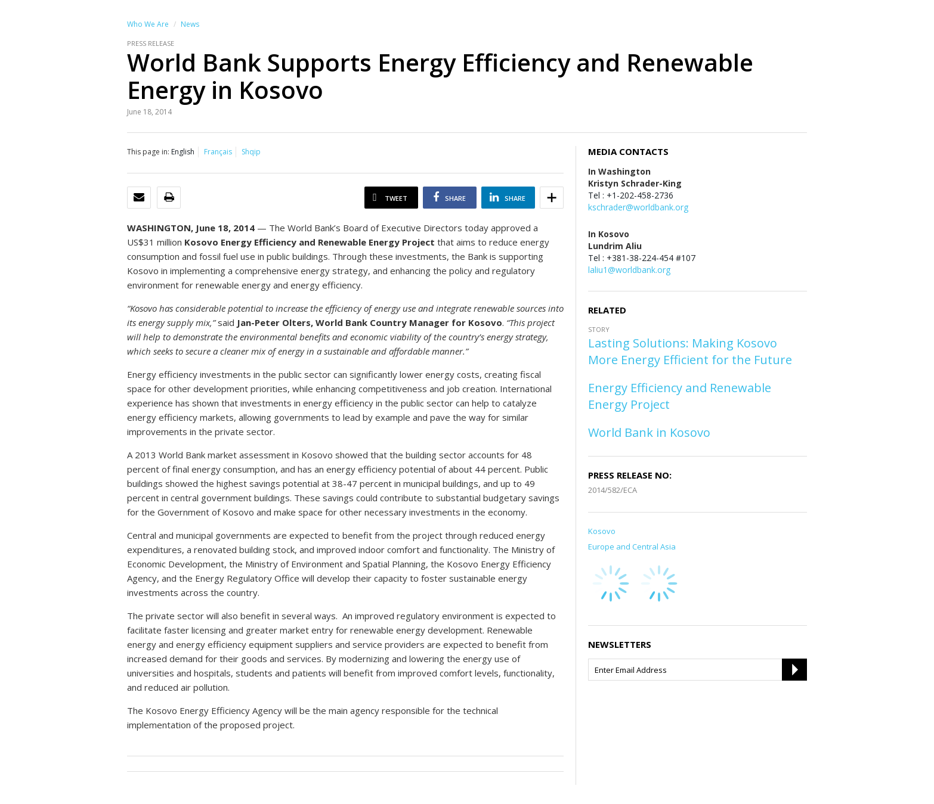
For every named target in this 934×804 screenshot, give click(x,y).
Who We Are (148, 24)
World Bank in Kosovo (649, 432)
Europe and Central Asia (632, 546)
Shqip (251, 152)
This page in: (148, 152)
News (190, 24)
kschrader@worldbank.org (638, 207)
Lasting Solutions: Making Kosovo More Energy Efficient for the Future (690, 351)
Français (218, 152)
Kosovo (602, 531)
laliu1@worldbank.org (629, 269)
